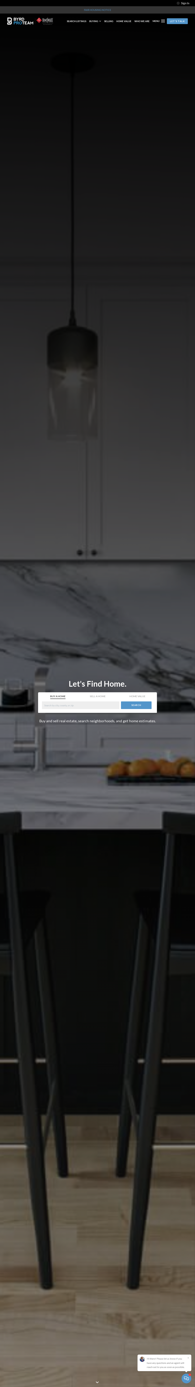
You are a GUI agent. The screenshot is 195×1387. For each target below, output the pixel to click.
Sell (98, 696)
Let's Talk (177, 21)
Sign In (183, 3)
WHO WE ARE (142, 21)
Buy (57, 696)
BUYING (95, 21)
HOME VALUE (123, 21)
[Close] (188, 1358)
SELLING (108, 21)
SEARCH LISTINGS (76, 21)
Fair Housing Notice (97, 9)
